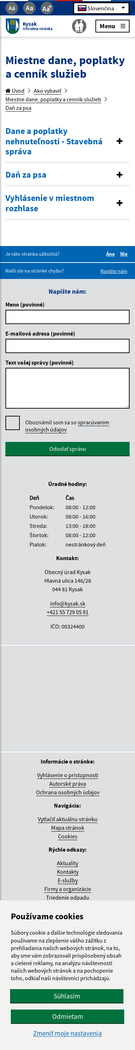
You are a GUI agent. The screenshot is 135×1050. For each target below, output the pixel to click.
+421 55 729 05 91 (68, 612)
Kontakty (67, 871)
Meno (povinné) (25, 304)
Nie (125, 254)
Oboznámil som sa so (67, 426)
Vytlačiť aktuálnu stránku (68, 819)
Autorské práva (67, 783)
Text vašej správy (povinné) (39, 362)
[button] (67, 141)
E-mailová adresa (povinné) (40, 333)
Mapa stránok (67, 827)
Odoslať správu (67, 448)
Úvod (14, 90)
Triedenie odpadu (67, 897)
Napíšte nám (113, 271)
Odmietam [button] (67, 1016)
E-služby (68, 880)
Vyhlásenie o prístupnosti (67, 775)
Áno (111, 254)
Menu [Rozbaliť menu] (112, 25)
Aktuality (67, 863)
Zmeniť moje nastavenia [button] (67, 1033)
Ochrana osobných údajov (67, 792)
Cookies (67, 836)
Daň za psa (18, 107)
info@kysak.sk (67, 603)
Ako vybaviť (47, 90)
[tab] (67, 142)
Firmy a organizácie (67, 888)
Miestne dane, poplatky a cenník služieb (53, 99)
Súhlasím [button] (67, 996)
